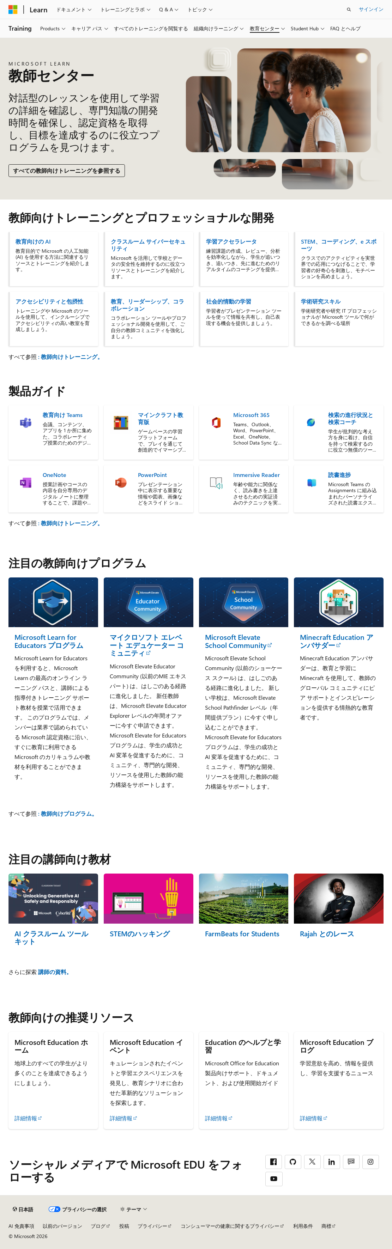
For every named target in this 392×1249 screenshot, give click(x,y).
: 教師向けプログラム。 (67, 813)
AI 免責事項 (21, 1226)
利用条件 (303, 1226)
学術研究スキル (320, 301)
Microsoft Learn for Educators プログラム (48, 641)
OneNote (54, 474)
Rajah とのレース (327, 934)
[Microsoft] (13, 9)
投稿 (124, 1226)
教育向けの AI (33, 241)
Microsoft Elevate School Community (235, 641)
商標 (326, 1226)
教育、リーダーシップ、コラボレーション (147, 305)
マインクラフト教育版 (160, 418)
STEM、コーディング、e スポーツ (338, 245)
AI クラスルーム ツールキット (51, 937)
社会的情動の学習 (228, 301)
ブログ (98, 1226)
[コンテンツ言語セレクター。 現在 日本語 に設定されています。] (22, 1209)
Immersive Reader (256, 474)
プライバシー (152, 1226)
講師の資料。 (55, 971)
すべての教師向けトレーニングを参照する (66, 170)
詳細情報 (25, 1118)
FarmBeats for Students (242, 934)
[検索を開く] (349, 9)
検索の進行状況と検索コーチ (350, 418)
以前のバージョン (62, 1226)
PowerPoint (152, 474)
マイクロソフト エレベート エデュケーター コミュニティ (147, 645)
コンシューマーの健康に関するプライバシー (230, 1226)
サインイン (371, 9)
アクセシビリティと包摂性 (49, 301)
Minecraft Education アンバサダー (336, 641)
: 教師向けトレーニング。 (70, 356)
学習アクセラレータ (231, 241)
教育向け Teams (63, 414)
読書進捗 (339, 474)
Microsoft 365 (251, 414)
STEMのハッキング (140, 934)
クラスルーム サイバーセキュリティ (148, 245)
